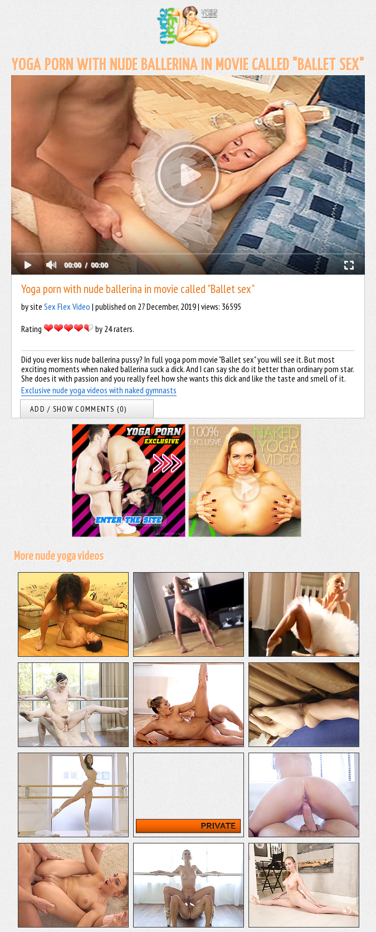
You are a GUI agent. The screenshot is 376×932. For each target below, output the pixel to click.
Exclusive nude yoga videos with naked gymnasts (99, 390)
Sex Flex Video (67, 306)
